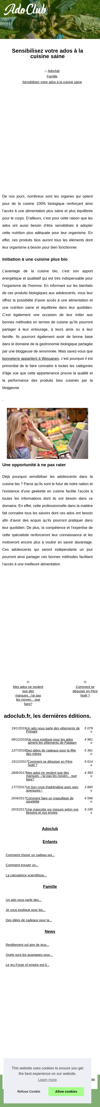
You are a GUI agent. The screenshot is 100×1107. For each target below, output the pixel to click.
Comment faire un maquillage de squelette (50, 800)
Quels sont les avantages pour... (29, 955)
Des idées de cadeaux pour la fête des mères (51, 752)
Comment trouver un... (22, 865)
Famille (52, 76)
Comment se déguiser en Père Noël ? (50, 763)
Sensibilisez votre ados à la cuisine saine (52, 82)
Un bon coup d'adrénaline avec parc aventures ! (52, 788)
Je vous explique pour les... (25, 910)
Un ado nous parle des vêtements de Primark (53, 730)
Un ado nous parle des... (24, 900)
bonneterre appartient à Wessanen (30, 358)
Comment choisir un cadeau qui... (30, 855)
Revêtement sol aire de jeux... (27, 945)
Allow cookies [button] (66, 1091)
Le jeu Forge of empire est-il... (27, 965)
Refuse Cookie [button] (28, 1091)
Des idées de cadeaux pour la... (29, 920)
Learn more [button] (47, 1080)
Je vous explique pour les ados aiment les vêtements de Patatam (52, 741)
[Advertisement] (48, 136)
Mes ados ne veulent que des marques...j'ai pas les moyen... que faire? (28, 695)
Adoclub (54, 71)
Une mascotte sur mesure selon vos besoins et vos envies (52, 811)
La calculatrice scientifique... (26, 875)
